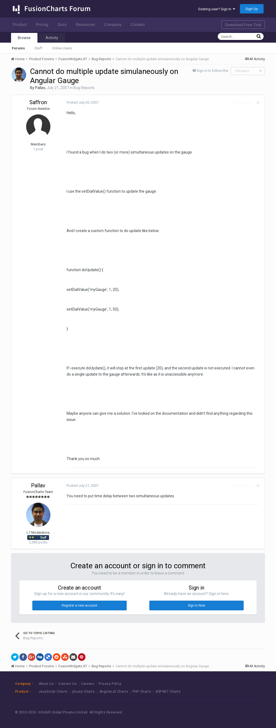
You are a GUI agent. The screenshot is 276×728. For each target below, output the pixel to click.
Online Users (62, 48)
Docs (63, 24)
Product (21, 24)
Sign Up (252, 9)
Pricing (43, 24)
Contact (139, 24)
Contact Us (67, 684)
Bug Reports (84, 88)
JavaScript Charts (53, 691)
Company (114, 24)
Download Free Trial (243, 24)
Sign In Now (196, 605)
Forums (18, 48)
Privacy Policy (110, 684)
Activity (52, 38)
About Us (46, 684)
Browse (24, 38)
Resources (87, 24)
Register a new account (79, 605)
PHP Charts (142, 691)
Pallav (40, 88)
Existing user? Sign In (216, 9)
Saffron (38, 102)
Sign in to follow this (212, 71)
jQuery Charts (83, 691)
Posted (81, 102)
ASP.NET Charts (168, 691)
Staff (38, 48)
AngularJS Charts (113, 691)
